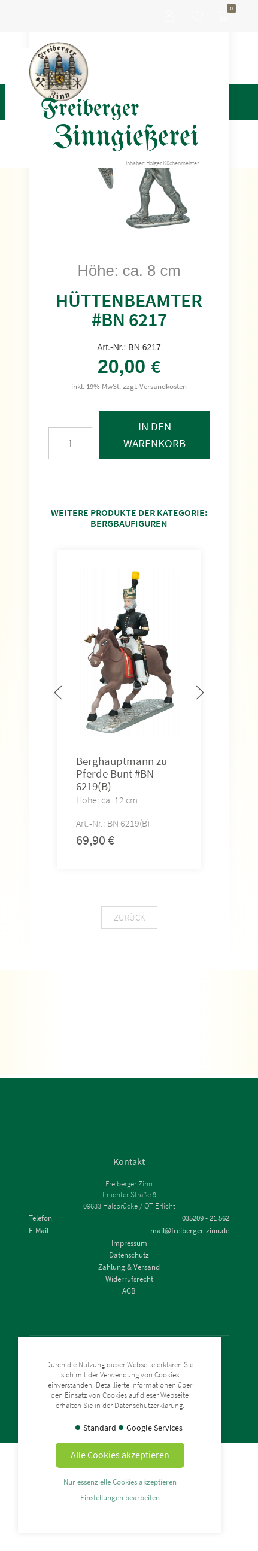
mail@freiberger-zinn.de (189, 1230)
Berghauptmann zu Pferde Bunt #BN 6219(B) (121, 773)
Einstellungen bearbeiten (120, 1497)
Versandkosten (163, 386)
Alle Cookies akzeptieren (120, 1455)
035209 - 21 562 (205, 1217)
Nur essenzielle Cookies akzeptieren (120, 1481)
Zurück (129, 917)
